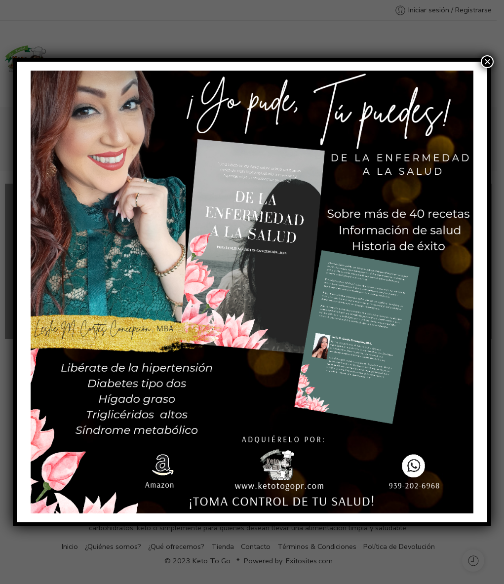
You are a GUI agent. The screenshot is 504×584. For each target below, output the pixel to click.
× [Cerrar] (487, 61)
